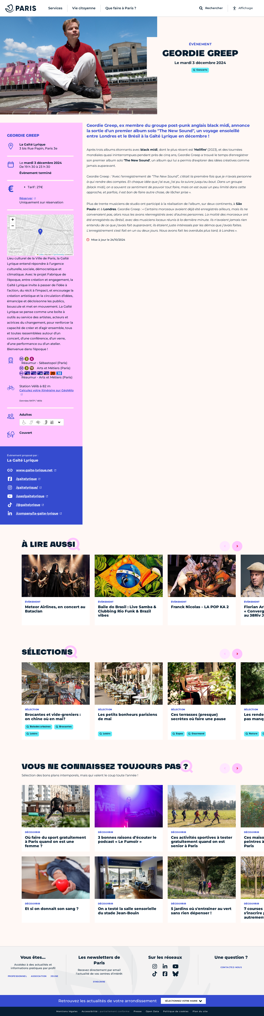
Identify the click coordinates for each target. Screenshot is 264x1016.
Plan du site (200, 1011)
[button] (40, 232)
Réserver (26, 198)
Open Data (152, 1011)
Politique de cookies (176, 1011)
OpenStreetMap (58, 254)
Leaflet (40, 254)
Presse (138, 1011)
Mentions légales (67, 1011)
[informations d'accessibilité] (41, 422)
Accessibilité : (106, 1011)
